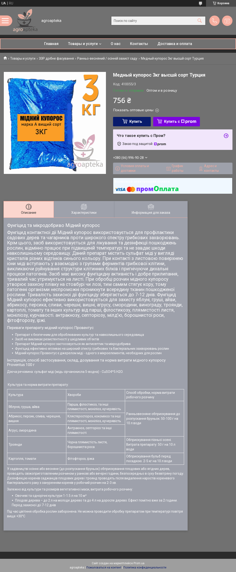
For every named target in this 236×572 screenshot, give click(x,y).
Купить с (180, 121)
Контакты (139, 43)
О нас (116, 43)
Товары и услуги (83, 43)
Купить (135, 121)
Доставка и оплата (174, 43)
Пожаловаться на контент (103, 567)
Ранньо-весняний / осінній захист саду (107, 58)
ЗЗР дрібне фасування (56, 58)
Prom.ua (139, 563)
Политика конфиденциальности (144, 567)
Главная (51, 43)
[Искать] (199, 20)
